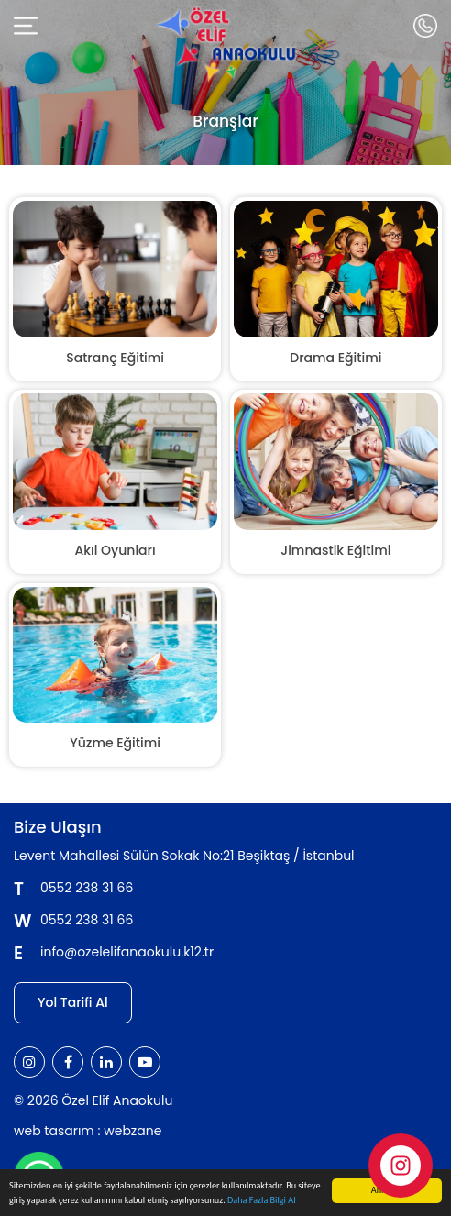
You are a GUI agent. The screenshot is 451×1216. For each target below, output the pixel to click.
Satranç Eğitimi (115, 357)
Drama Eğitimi (335, 357)
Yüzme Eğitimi (115, 743)
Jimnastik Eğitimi (335, 550)
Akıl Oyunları (115, 550)
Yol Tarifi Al (73, 1002)
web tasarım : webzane (87, 1131)
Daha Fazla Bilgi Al (261, 1201)
